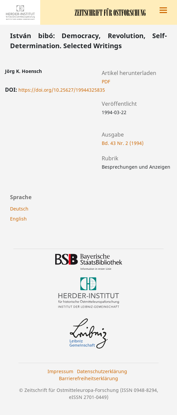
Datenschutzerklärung (102, 371)
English (18, 219)
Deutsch (19, 208)
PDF (106, 81)
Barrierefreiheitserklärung (88, 378)
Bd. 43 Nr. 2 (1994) (123, 143)
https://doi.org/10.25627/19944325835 (61, 90)
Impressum (60, 371)
